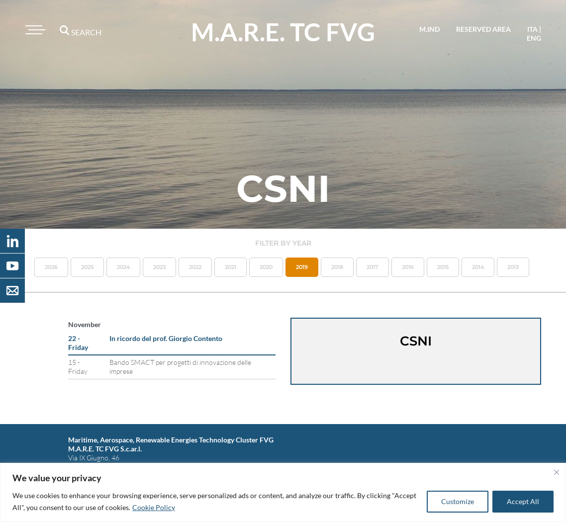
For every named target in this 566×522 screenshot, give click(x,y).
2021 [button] (230, 266)
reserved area (483, 29)
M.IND (429, 29)
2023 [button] (159, 266)
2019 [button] (302, 266)
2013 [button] (513, 266)
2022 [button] (195, 266)
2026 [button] (51, 266)
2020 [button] (266, 266)
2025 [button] (87, 266)
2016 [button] (408, 266)
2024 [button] (123, 266)
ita (532, 29)
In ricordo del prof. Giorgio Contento (165, 338)
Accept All (523, 501)
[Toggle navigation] (34, 30)
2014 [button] (478, 266)
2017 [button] (372, 266)
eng (534, 38)
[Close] (556, 472)
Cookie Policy (153, 507)
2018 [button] (337, 266)
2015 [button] (443, 266)
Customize (457, 501)
